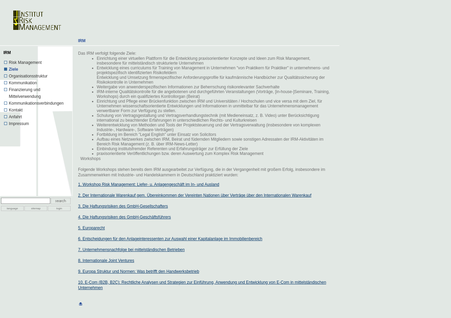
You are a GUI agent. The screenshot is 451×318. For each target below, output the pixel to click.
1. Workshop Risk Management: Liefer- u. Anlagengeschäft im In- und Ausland (148, 184)
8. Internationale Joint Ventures (106, 260)
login (59, 208)
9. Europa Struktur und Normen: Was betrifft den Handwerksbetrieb (138, 271)
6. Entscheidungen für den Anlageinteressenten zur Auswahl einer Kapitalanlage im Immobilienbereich (170, 238)
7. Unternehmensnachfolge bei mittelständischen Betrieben (131, 249)
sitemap (35, 208)
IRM (82, 40)
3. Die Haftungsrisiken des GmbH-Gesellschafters (123, 206)
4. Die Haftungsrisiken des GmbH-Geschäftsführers (124, 217)
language (12, 208)
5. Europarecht (91, 228)
